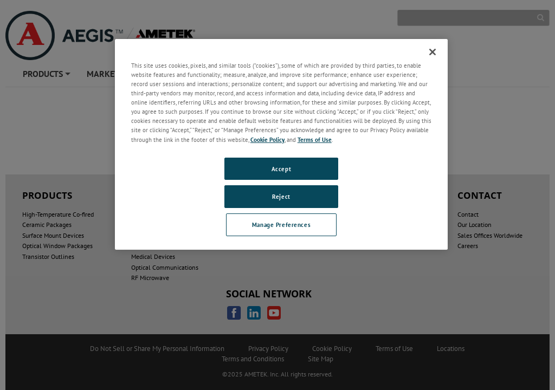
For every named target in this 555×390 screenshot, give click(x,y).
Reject (281, 196)
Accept (281, 169)
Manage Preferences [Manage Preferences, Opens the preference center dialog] (281, 224)
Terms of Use (315, 139)
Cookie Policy (267, 139)
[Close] (432, 52)
